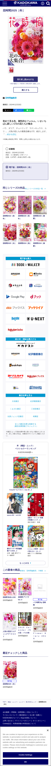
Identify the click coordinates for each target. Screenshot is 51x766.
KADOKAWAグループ (10, 699)
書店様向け (23, 696)
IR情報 (13, 693)
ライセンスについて (10, 696)
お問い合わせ (8, 702)
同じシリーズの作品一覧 (34, 189)
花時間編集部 (11, 98)
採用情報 (21, 693)
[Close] (48, 731)
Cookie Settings (25, 756)
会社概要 (6, 693)
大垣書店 (15, 401)
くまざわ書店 (15, 409)
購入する (25, 90)
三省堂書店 (35, 409)
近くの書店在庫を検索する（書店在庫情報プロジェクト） (25, 425)
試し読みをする (25, 79)
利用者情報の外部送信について (24, 705)
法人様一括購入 (35, 696)
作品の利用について (28, 699)
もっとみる (24, 563)
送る (30, 110)
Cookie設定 (7, 705)
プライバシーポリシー (22, 702)
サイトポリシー (38, 702)
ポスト (9, 110)
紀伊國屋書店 (35, 401)
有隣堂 (35, 416)
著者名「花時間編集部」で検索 (31, 571)
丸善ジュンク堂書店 (15, 416)
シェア (19, 110)
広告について (31, 693)
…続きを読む (11, 134)
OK (25, 763)
